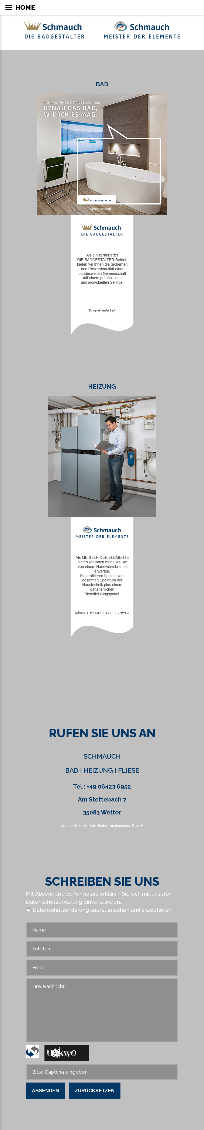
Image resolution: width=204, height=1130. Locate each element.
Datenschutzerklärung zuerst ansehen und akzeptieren (102, 910)
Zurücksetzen (95, 1090)
